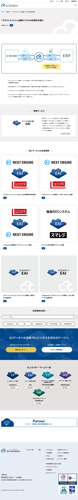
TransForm (10, 324)
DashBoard (39, 324)
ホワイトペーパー (51, 473)
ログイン (67, 1)
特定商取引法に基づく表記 (54, 464)
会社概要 (18, 478)
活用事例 (8, 12)
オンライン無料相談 (56, 350)
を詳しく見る (65, 133)
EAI (25, 324)
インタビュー (50, 450)
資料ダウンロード (20, 350)
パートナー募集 (59, 1)
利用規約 (49, 470)
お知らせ (52, 1)
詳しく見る (12, 387)
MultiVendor (68, 324)
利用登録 (74, 1)
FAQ (48, 456)
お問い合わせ (50, 460)
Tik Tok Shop (53, 324)
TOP (3, 12)
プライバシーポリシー (52, 467)
